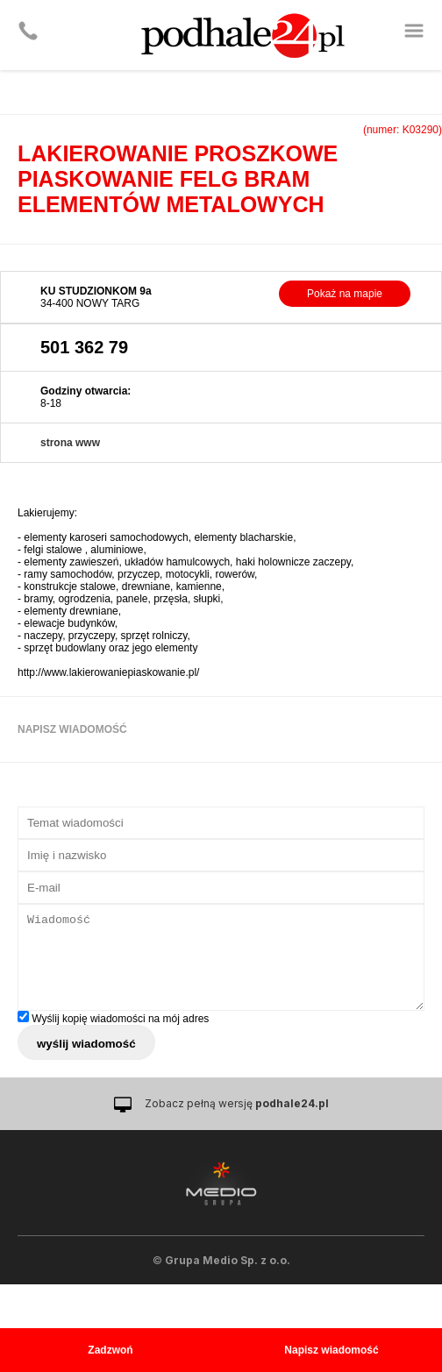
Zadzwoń (110, 1350)
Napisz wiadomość (331, 1350)
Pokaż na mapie (344, 294)
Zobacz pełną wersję (237, 1103)
